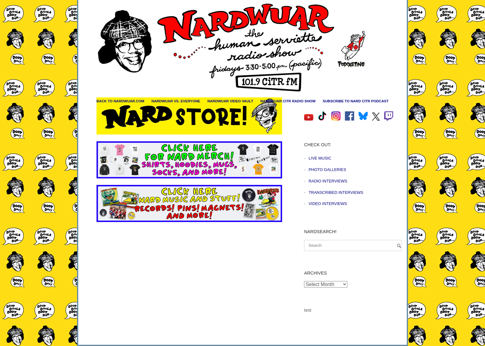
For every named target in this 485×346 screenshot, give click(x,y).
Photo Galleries (327, 169)
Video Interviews (328, 203)
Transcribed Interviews (336, 192)
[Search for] (352, 245)
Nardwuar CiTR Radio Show (287, 101)
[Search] (399, 245)
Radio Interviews (328, 181)
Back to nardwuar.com (120, 101)
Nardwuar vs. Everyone (176, 101)
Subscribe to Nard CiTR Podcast (355, 101)
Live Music (320, 158)
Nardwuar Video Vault (230, 101)
